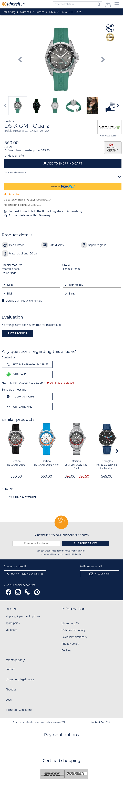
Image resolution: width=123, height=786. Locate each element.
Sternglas (107, 461)
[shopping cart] (108, 5)
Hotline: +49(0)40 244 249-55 (27, 364)
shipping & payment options (23, 616)
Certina (16, 461)
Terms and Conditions (19, 710)
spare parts (13, 623)
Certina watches (22, 497)
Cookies (66, 650)
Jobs (9, 700)
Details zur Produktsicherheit (24, 301)
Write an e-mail (19, 406)
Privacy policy (70, 644)
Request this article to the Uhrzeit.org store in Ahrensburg (45, 211)
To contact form (20, 396)
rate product (17, 333)
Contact (10, 669)
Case (10, 284)
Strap (72, 293)
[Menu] (117, 5)
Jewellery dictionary (74, 637)
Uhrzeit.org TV (70, 623)
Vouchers (11, 630)
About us (11, 689)
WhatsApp (16, 374)
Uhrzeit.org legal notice (20, 679)
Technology (76, 284)
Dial (10, 293)
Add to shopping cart (64, 163)
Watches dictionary (73, 630)
